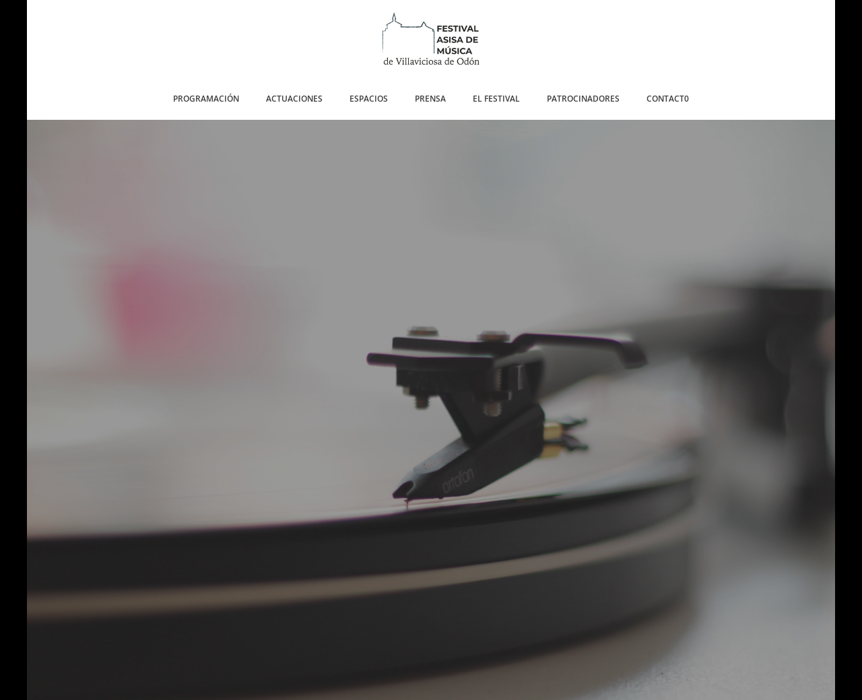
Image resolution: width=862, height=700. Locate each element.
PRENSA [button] (430, 98)
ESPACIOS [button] (369, 98)
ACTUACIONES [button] (294, 98)
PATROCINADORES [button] (583, 98)
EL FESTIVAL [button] (496, 98)
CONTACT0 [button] (667, 98)
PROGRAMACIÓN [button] (206, 98)
